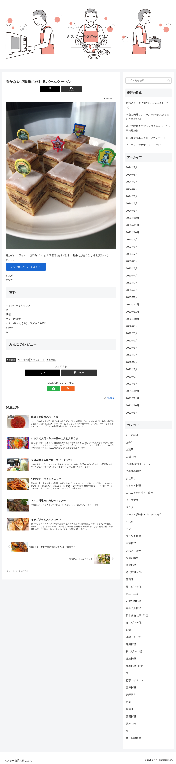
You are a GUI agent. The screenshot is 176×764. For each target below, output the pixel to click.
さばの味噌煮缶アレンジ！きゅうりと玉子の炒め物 (148, 128)
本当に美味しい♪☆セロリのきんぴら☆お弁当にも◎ (147, 116)
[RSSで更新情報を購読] (64, 388)
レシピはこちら (26, 266)
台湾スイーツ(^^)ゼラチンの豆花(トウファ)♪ (148, 105)
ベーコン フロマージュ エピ (143, 145)
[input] (148, 80)
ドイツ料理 (23, 360)
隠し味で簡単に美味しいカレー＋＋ (146, 137)
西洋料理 (11, 360)
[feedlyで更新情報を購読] (57, 388)
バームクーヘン (38, 360)
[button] (70, 89)
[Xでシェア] (51, 89)
